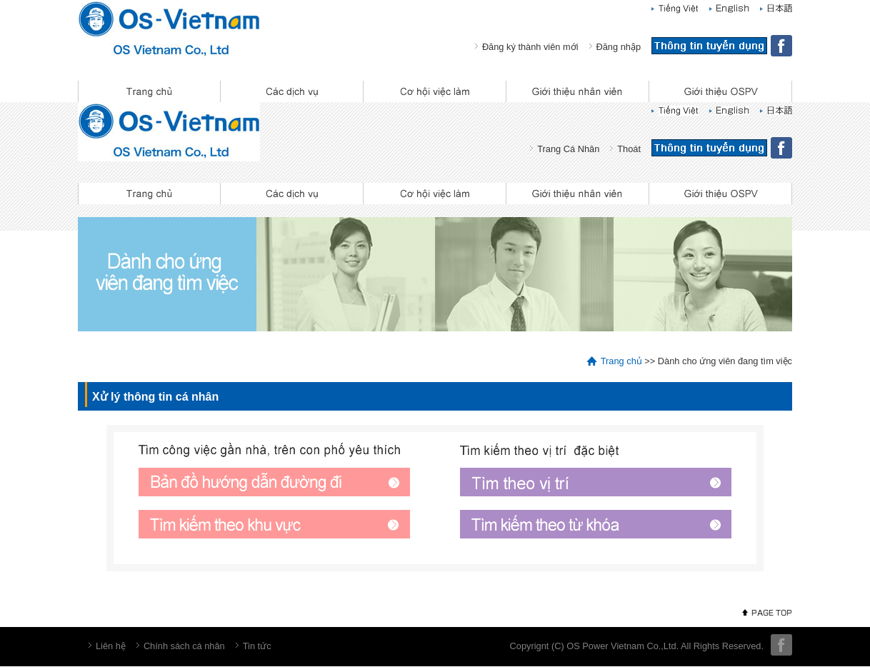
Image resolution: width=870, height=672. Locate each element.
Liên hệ (111, 646)
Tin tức (257, 646)
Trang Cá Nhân (568, 149)
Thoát (629, 149)
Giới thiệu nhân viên (577, 91)
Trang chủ (149, 91)
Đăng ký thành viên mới (530, 46)
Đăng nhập (618, 46)
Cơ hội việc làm (435, 91)
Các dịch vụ (292, 91)
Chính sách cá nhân (184, 646)
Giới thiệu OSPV (720, 91)
